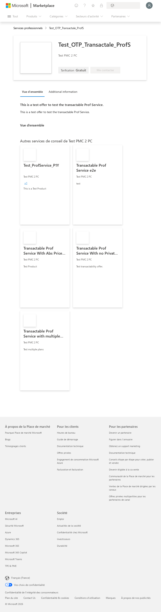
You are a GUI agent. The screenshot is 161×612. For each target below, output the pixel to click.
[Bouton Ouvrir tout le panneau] (13, 16)
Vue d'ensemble (32, 92)
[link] (45, 185)
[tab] (33, 91)
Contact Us (29, 597)
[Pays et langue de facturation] (123, 5)
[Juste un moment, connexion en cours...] (149, 5)
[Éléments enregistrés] (93, 5)
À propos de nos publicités (136, 597)
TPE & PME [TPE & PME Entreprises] (11, 565)
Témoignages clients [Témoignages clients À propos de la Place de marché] (15, 446)
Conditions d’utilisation (87, 597)
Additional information (63, 92)
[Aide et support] (84, 5)
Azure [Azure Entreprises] (8, 532)
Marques (111, 597)
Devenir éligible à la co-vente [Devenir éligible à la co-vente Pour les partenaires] (124, 469)
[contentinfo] (46, 28)
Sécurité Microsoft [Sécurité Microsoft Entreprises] (14, 525)
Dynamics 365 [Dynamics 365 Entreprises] (12, 539)
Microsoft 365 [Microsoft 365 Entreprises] (12, 545)
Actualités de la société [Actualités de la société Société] (69, 525)
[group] (25, 183)
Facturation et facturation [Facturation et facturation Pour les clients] (70, 469)
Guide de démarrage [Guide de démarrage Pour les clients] (67, 439)
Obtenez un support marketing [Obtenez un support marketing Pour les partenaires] (124, 446)
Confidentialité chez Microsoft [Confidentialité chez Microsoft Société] (72, 532)
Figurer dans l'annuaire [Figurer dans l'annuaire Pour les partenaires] (120, 439)
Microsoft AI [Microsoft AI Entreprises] (11, 519)
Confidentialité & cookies (55, 597)
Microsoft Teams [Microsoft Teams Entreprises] (13, 559)
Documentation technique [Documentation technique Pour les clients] (70, 446)
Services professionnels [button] (28, 28)
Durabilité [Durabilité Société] (62, 545)
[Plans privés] (101, 5)
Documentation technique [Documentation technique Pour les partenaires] (122, 452)
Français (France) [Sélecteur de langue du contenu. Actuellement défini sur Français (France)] (20, 577)
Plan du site (11, 597)
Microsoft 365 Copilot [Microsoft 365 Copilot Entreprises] (16, 552)
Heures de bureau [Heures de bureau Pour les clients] (66, 432)
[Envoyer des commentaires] (76, 5)
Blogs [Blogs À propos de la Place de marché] (7, 439)
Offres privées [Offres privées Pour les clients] (64, 452)
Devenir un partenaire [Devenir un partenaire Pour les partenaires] (120, 432)
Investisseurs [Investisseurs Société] (63, 539)
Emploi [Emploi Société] (60, 519)
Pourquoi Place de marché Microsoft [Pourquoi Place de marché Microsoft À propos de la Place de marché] (23, 432)
